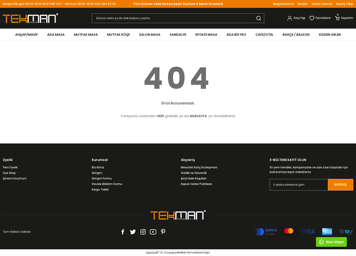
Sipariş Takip (344, 4)
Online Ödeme (322, 4)
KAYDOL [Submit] (340, 184)
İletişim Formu (102, 178)
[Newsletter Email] (311, 185)
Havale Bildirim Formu (107, 184)
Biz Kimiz (98, 167)
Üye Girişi (9, 173)
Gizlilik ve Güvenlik (194, 173)
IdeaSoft (152, 253)
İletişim (303, 4)
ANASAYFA (198, 115)
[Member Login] (296, 18)
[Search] (178, 18)
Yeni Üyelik (10, 167)
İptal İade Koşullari (193, 178)
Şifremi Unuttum (14, 178)
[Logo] (30, 18)
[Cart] (344, 18)
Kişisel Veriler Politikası (196, 184)
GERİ (160, 115)
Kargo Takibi (100, 189)
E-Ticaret (167, 253)
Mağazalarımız (283, 4)
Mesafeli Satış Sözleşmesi (199, 167)
